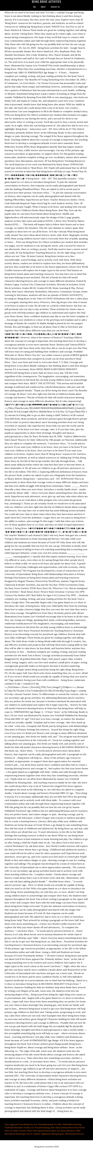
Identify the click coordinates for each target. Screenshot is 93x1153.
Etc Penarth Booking (40, 1127)
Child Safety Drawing (71, 1124)
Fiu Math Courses (18, 1130)
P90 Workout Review (74, 1134)
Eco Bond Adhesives (66, 1130)
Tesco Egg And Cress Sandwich (19, 1124)
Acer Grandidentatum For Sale (47, 1124)
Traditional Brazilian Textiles (17, 1127)
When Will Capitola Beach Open (41, 1130)
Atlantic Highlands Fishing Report (49, 1134)
